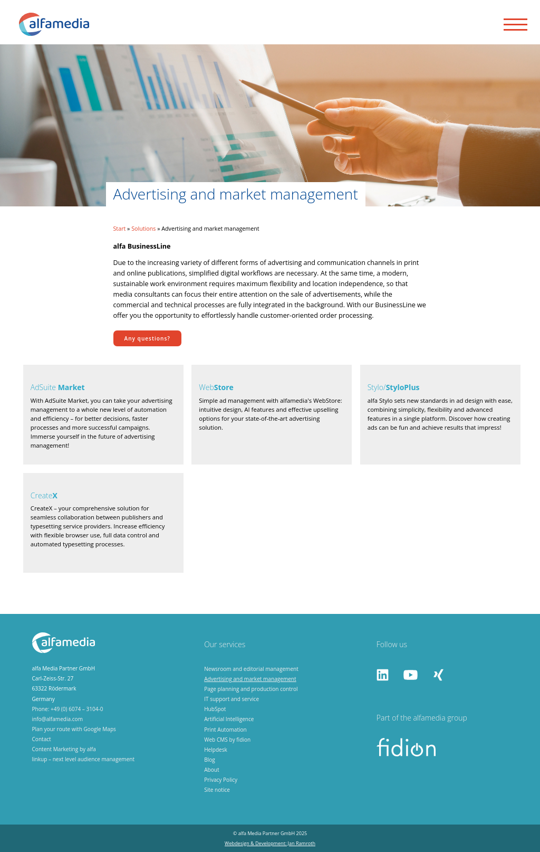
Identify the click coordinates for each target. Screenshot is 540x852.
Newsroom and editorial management (251, 669)
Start (119, 228)
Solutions (143, 228)
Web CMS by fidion (227, 739)
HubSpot (215, 709)
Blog (209, 759)
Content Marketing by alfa (64, 749)
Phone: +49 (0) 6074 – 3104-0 (67, 709)
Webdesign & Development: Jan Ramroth (270, 843)
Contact (41, 739)
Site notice (217, 789)
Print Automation (225, 729)
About (211, 769)
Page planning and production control (250, 689)
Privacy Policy (220, 779)
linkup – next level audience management (83, 759)
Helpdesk (215, 749)
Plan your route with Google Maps (74, 729)
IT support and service (231, 699)
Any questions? (147, 338)
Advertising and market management (250, 679)
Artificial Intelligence (229, 719)
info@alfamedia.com (57, 719)
